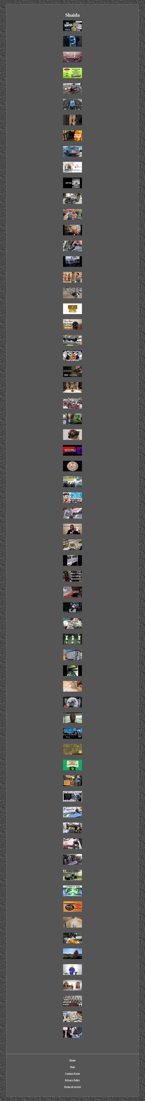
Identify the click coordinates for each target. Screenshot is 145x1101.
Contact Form (72, 1073)
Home (72, 1060)
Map (72, 1066)
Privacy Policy (72, 1080)
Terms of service (72, 1086)
